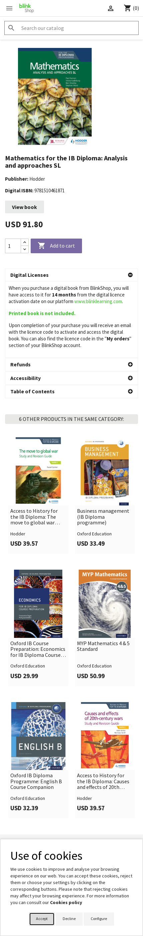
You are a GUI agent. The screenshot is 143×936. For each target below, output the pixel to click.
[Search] (71, 28)
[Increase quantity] (25, 242)
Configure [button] (99, 918)
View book (24, 207)
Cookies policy (66, 902)
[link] (38, 419)
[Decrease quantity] (25, 249)
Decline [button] (69, 918)
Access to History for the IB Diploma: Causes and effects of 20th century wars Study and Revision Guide (103, 705)
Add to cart (56, 246)
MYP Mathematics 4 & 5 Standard (103, 570)
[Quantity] (13, 246)
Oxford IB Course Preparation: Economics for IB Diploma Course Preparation (37, 573)
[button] (71, 275)
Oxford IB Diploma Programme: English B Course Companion (36, 705)
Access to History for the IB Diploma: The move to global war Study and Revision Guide (34, 441)
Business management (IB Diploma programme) (103, 441)
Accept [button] (42, 918)
